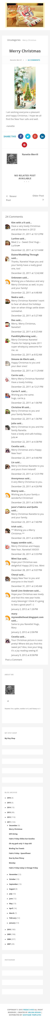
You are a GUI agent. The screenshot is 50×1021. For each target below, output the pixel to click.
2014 (9, 807)
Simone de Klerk (20, 359)
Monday (12, 863)
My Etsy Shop (10, 738)
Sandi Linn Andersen (22, 590)
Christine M (17, 407)
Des (13, 320)
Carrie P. (16, 391)
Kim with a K (18, 222)
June (11, 898)
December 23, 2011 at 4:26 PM (26, 486)
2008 (9, 939)
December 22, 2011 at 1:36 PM (26, 418)
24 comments (34, 60)
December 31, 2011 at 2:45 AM (26, 586)
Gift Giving (13, 834)
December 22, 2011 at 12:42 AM (27, 273)
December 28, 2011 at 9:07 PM (26, 570)
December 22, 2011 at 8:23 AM (26, 331)
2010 (9, 929)
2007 (9, 944)
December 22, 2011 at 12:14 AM (27, 250)
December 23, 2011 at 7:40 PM (26, 522)
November (13, 874)
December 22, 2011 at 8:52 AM (26, 354)
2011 (9, 822)
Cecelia (15, 446)
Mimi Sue (16, 558)
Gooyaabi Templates (32, 1015)
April (11, 908)
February (12, 918)
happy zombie (19, 542)
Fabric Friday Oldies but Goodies (22, 839)
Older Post (38, 195)
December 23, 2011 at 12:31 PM (27, 473)
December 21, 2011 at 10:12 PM (27, 234)
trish (13, 526)
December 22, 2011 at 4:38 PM (26, 441)
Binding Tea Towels (16, 848)
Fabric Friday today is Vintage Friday (23, 868)
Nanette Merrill (30, 154)
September (13, 884)
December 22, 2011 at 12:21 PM (27, 386)
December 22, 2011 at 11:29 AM (27, 370)
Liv (13, 462)
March (11, 913)
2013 (9, 812)
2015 (9, 803)
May (11, 903)
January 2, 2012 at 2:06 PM (24, 632)
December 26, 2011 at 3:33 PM (26, 554)
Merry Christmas (15, 829)
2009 (9, 934)
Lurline (15, 238)
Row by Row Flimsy (16, 858)
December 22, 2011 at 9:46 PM (26, 457)
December (13, 825)
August (12, 889)
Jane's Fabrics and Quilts (24, 507)
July (10, 894)
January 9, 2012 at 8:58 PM (24, 655)
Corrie (14, 375)
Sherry (14, 491)
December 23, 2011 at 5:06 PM (26, 502)
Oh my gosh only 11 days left (20, 843)
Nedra (14, 297)
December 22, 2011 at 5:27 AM (26, 315)
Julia (13, 423)
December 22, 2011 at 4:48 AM (26, 292)
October (12, 879)
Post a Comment (13, 659)
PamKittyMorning (21, 336)
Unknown (16, 277)
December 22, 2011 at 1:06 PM (26, 402)
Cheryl (14, 574)
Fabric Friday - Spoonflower (20, 853)
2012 (9, 817)
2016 (9, 798)
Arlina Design (34, 1012)
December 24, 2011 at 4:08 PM (26, 538)
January (12, 923)
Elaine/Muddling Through (25, 254)
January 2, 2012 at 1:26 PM (24, 609)
